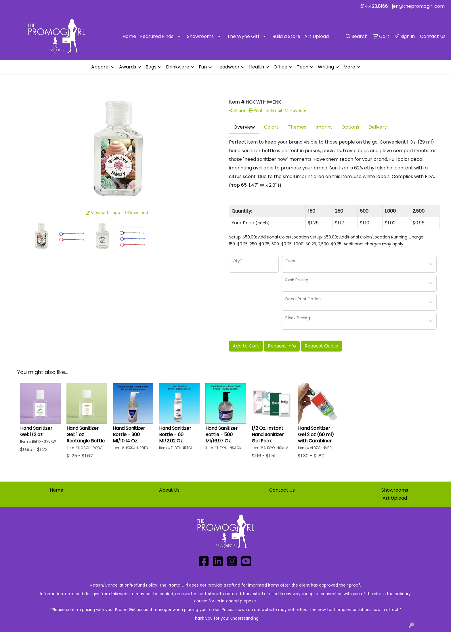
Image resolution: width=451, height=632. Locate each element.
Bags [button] (151, 67)
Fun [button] (203, 67)
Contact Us (282, 490)
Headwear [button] (228, 67)
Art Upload (316, 36)
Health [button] (256, 67)
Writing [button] (326, 67)
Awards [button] (127, 67)
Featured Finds (156, 36)
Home (129, 36)
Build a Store (286, 36)
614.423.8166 (374, 6)
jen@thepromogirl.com (418, 6)
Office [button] (280, 67)
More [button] (349, 67)
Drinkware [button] (177, 67)
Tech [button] (302, 67)
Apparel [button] (100, 67)
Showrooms (200, 36)
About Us (169, 490)
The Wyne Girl (243, 36)
